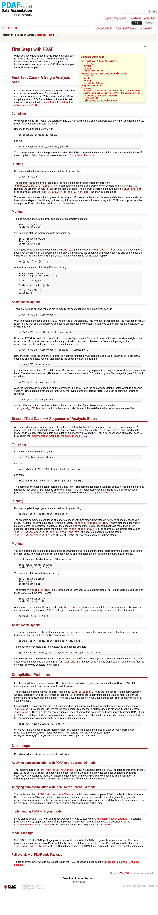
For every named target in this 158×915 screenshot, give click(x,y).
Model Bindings (90, 98)
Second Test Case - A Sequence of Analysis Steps (104, 73)
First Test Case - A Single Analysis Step (99, 61)
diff (50, 35)
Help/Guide (135, 18)
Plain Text (79, 905)
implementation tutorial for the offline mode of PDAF (43, 104)
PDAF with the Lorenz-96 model (57, 793)
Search (150, 23)
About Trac (149, 18)
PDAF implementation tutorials (110, 842)
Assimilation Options (93, 70)
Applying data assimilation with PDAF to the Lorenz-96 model (111, 90)
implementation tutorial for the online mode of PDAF (59, 448)
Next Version (146, 28)
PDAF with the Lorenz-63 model (57, 817)
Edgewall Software (34, 912)
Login (108, 18)
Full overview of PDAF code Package (100, 100)
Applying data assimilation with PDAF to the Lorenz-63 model (111, 93)
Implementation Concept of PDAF (32, 848)
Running (87, 66)
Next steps (86, 88)
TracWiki (124, 897)
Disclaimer (126, 909)
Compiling (88, 63)
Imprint (136, 909)
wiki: (4, 28)
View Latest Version (126, 28)
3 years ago (40, 35)
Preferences (120, 18)
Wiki (137, 23)
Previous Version (104, 28)
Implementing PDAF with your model (100, 95)
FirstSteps (12, 28)
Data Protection (149, 909)
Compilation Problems (91, 85)
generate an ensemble (98, 848)
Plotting (87, 68)
